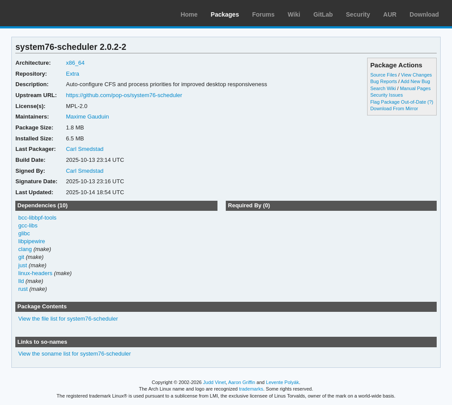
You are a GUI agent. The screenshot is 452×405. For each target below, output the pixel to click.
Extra (72, 73)
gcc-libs (28, 225)
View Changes (416, 74)
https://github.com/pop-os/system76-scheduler (124, 95)
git (21, 257)
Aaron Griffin (241, 382)
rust (23, 289)
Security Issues (386, 95)
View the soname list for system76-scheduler (74, 353)
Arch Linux (48, 13)
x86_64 (75, 62)
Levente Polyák (282, 382)
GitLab (323, 14)
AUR (389, 14)
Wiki (294, 14)
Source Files (383, 74)
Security (358, 14)
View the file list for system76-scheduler (68, 318)
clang (25, 249)
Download (424, 14)
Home (189, 14)
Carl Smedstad (85, 149)
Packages (225, 14)
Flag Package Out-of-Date (398, 102)
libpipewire (31, 241)
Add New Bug (415, 81)
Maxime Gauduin (87, 116)
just (22, 265)
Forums (263, 14)
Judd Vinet (214, 382)
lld (21, 281)
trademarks (251, 388)
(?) (430, 102)
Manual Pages (415, 88)
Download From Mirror (394, 108)
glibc (24, 233)
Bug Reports (383, 81)
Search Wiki (383, 88)
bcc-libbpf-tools (37, 217)
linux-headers (35, 273)
